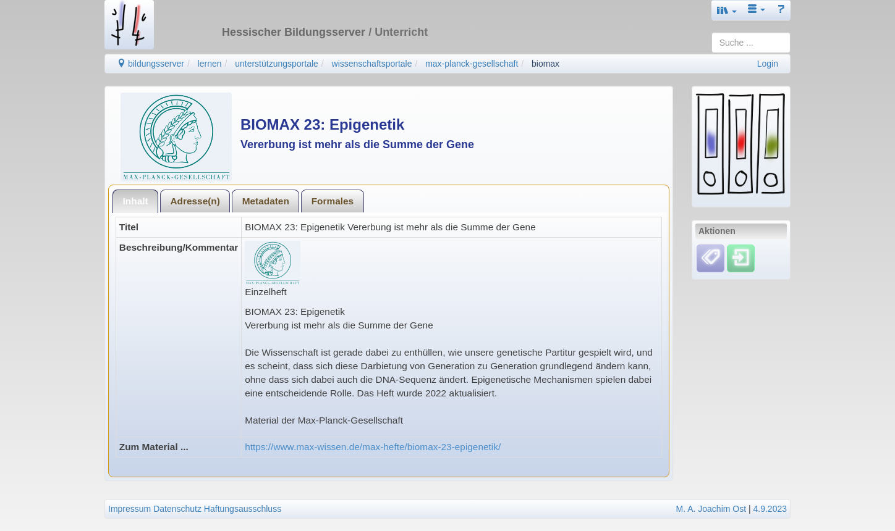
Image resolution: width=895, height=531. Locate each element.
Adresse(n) (194, 201)
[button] (727, 10)
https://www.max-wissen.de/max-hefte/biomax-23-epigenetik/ (373, 446)
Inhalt (135, 201)
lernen (210, 64)
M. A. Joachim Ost (711, 509)
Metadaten (265, 201)
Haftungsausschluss (242, 509)
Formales (333, 201)
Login (767, 64)
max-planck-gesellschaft (471, 64)
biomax (545, 64)
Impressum (129, 509)
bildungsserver (150, 64)
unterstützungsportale (276, 64)
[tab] (135, 201)
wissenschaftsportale (372, 64)
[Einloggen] (741, 257)
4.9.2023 (770, 509)
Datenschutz (177, 509)
